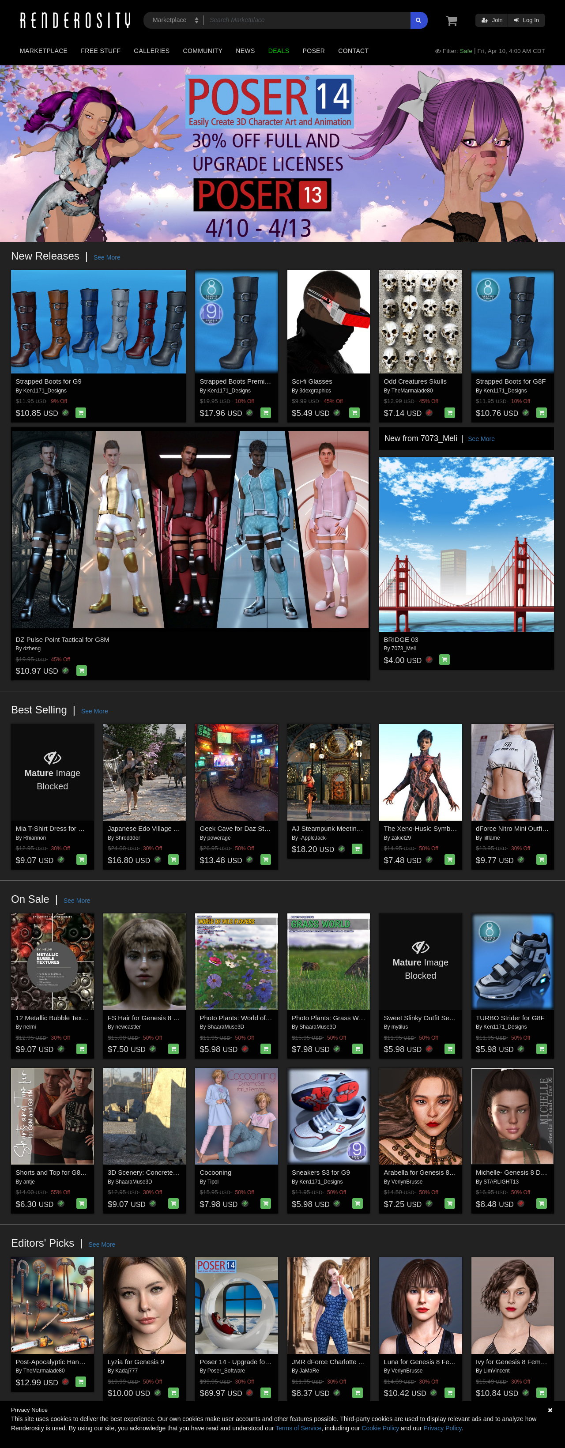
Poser (313, 50)
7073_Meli (404, 648)
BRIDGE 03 (401, 639)
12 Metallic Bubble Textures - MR (64, 1018)
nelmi (29, 1027)
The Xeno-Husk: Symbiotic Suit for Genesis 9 (450, 828)
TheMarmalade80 (412, 391)
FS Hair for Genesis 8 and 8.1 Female (163, 1018)
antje (29, 1182)
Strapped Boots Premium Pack (245, 381)
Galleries (152, 50)
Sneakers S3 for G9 (321, 1172)
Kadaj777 (126, 1371)
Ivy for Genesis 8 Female (513, 1361)
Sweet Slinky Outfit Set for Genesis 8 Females (452, 1018)
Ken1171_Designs (45, 391)
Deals (279, 50)
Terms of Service (298, 1428)
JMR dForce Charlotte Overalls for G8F (349, 1361)
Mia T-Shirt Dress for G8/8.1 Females (70, 828)
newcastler (127, 1027)
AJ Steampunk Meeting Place (335, 828)
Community (203, 50)
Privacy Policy (442, 1428)
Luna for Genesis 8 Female (424, 1361)
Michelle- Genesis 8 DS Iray (517, 1172)
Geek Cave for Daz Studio (238, 828)
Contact (353, 50)
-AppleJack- (313, 838)
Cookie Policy (380, 1428)
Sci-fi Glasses (312, 381)
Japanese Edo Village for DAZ (152, 828)
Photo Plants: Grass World (330, 1018)
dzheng (32, 648)
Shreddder (127, 838)
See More (107, 257)
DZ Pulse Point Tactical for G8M (62, 639)
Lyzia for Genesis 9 (136, 1361)
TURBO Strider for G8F (510, 1018)
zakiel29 (401, 838)
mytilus (400, 1027)
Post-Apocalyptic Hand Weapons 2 (67, 1361)
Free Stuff (101, 50)
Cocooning (216, 1172)
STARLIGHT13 (501, 1182)
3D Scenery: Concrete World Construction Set (175, 1172)
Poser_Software (226, 1371)
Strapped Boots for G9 (49, 381)
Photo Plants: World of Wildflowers (250, 1018)
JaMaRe (309, 1371)
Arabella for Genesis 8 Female (429, 1172)
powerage (219, 838)
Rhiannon (34, 838)
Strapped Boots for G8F (511, 381)
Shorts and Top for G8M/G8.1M (62, 1172)
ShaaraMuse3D (225, 1027)
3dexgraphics (315, 391)
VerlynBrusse (407, 1182)
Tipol (213, 1182)
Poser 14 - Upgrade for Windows (248, 1361)
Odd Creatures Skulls (415, 381)
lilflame (491, 838)
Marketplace (44, 50)
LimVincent (496, 1371)
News (245, 50)
